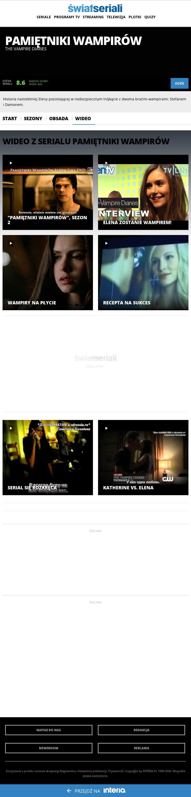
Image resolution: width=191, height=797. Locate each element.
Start (10, 118)
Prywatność (116, 771)
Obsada (58, 118)
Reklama (141, 748)
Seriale (44, 16)
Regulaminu (68, 771)
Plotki (135, 16)
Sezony (33, 118)
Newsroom (48, 748)
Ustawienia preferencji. (92, 771)
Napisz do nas (48, 730)
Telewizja (116, 16)
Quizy (150, 16)
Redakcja (141, 730)
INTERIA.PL (150, 771)
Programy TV (67, 16)
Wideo (83, 118)
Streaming (93, 16)
